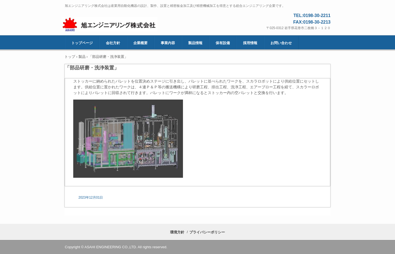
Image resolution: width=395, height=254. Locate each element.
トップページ (82, 43)
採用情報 (250, 43)
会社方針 (113, 43)
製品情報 (195, 43)
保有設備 (223, 43)
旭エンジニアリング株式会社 (123, 25)
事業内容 (168, 43)
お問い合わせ (281, 43)
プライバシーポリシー (207, 232)
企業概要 (140, 43)
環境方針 (177, 232)
